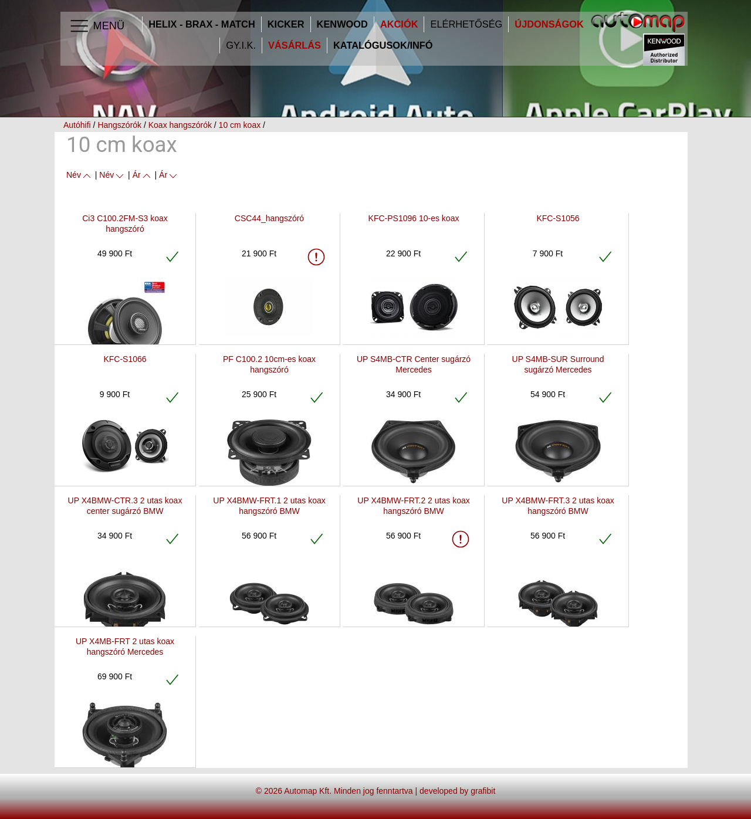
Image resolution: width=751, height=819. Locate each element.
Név (79, 175)
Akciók (399, 24)
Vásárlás (294, 45)
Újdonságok (549, 24)
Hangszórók (119, 125)
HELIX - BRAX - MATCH (201, 24)
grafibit (483, 791)
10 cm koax (240, 125)
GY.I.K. (241, 45)
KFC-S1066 (124, 359)
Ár (143, 175)
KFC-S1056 (557, 218)
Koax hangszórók (180, 125)
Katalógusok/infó (383, 45)
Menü (96, 26)
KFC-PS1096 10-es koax (413, 218)
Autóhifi (77, 125)
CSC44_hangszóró (269, 218)
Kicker (286, 24)
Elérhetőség (466, 24)
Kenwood (342, 24)
